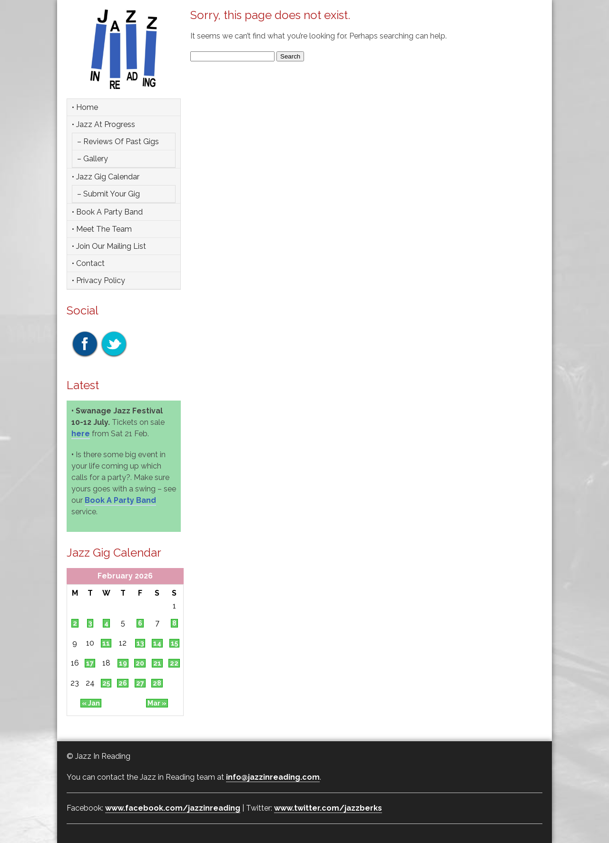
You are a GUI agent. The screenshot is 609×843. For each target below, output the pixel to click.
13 (140, 643)
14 (157, 643)
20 (140, 663)
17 (90, 663)
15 (174, 643)
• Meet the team (102, 229)
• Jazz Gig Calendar (105, 176)
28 (157, 683)
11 (106, 643)
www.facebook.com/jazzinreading (172, 808)
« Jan (91, 703)
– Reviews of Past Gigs (118, 141)
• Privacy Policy (98, 280)
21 (157, 663)
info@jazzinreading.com (273, 777)
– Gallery (92, 158)
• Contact (88, 263)
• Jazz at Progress (103, 124)
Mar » (157, 703)
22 (174, 663)
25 (106, 683)
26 (122, 683)
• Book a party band (107, 211)
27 (140, 683)
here (80, 433)
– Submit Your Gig (108, 193)
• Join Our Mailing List (109, 246)
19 (123, 663)
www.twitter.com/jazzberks (328, 808)
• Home (85, 107)
